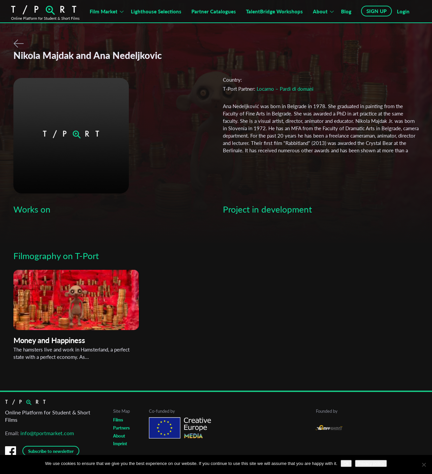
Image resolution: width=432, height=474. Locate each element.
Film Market (103, 11)
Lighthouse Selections (156, 11)
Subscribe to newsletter (51, 451)
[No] (423, 464)
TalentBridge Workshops (274, 11)
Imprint (120, 443)
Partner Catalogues (213, 11)
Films (118, 419)
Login (403, 11)
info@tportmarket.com (47, 433)
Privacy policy (371, 463)
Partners (121, 427)
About (320, 11)
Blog (346, 11)
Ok (346, 463)
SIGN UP (376, 11)
